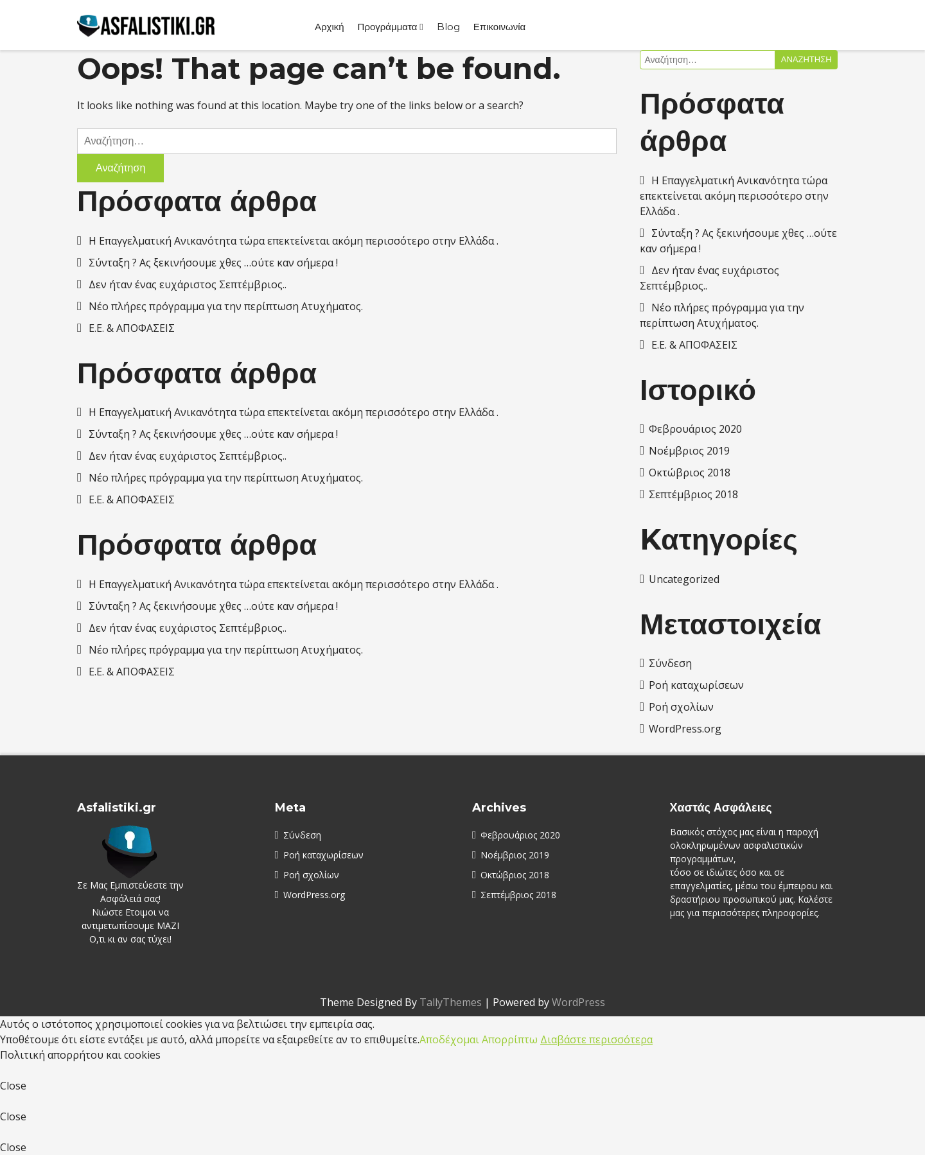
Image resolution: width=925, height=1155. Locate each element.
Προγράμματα (388, 27)
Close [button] (13, 1086)
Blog (448, 27)
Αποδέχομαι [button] (449, 1039)
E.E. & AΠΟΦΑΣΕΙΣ (132, 328)
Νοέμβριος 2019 (689, 451)
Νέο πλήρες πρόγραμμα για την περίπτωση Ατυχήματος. (226, 306)
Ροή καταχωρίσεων (696, 685)
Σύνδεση (670, 663)
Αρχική (329, 27)
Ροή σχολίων (681, 707)
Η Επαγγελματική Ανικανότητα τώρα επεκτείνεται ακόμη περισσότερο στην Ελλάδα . (293, 241)
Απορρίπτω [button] (510, 1039)
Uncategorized (684, 579)
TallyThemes (450, 1002)
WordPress (578, 1002)
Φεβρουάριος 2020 (695, 429)
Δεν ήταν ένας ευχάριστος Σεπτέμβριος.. (187, 284)
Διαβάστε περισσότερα (596, 1039)
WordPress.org (685, 729)
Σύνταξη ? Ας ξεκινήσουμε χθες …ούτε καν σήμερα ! (213, 263)
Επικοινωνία (499, 27)
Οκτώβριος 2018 (689, 472)
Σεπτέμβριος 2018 (693, 494)
